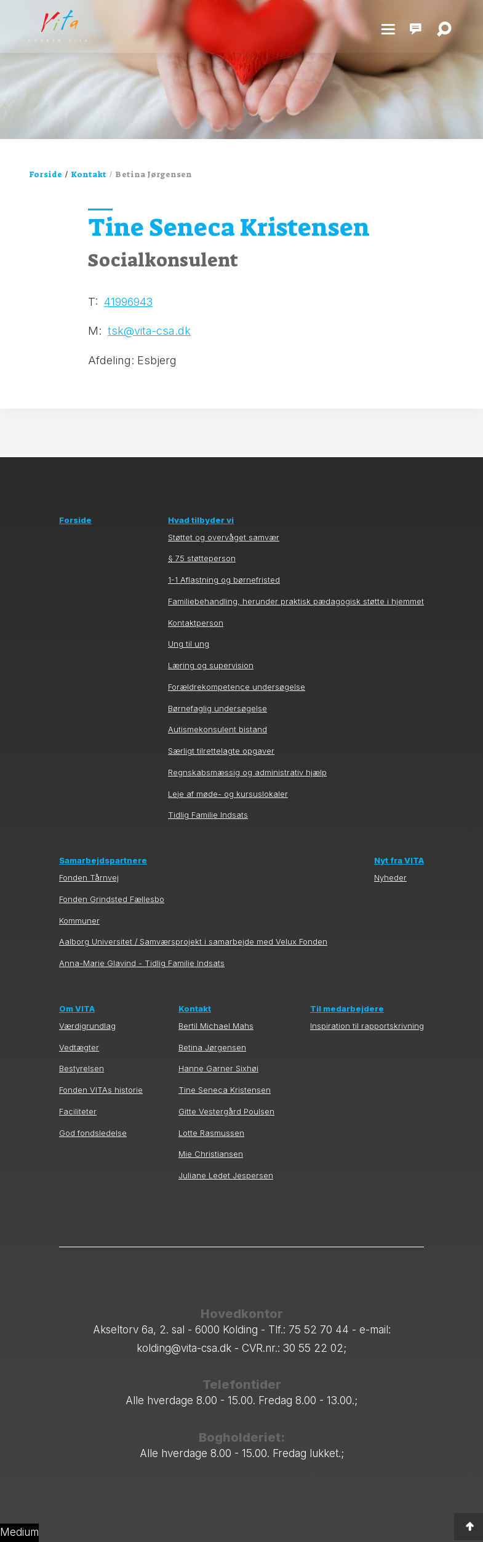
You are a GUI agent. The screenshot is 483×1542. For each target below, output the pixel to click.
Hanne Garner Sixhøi (218, 1068)
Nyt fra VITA (399, 860)
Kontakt (88, 174)
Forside (45, 174)
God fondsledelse (93, 1133)
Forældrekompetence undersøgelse (236, 687)
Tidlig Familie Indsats (208, 815)
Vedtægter (79, 1047)
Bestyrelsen (81, 1068)
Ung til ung (188, 644)
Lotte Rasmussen (211, 1133)
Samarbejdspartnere (103, 860)
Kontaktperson (195, 623)
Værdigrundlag (87, 1026)
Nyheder (390, 877)
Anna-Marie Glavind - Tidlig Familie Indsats (142, 963)
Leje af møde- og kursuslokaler (228, 794)
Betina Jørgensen (212, 1047)
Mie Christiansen (210, 1154)
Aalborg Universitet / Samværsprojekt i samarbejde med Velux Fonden (193, 941)
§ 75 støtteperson (202, 558)
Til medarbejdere (347, 1008)
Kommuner (79, 920)
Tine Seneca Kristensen (224, 1090)
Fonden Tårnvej (89, 877)
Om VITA (77, 1008)
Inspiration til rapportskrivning (367, 1026)
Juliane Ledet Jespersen (225, 1175)
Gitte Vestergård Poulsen (226, 1111)
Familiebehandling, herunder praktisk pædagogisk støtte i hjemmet (296, 601)
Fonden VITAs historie (101, 1090)
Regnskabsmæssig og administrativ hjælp (247, 772)
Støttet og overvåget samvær (223, 537)
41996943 (128, 301)
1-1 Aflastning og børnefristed (224, 580)
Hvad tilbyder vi (201, 520)
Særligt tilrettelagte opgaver (221, 751)
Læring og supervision (210, 665)
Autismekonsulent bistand (217, 729)
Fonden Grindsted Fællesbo (111, 899)
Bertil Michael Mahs (215, 1026)
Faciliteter (78, 1111)
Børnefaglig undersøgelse (217, 708)
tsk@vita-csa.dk (149, 330)
